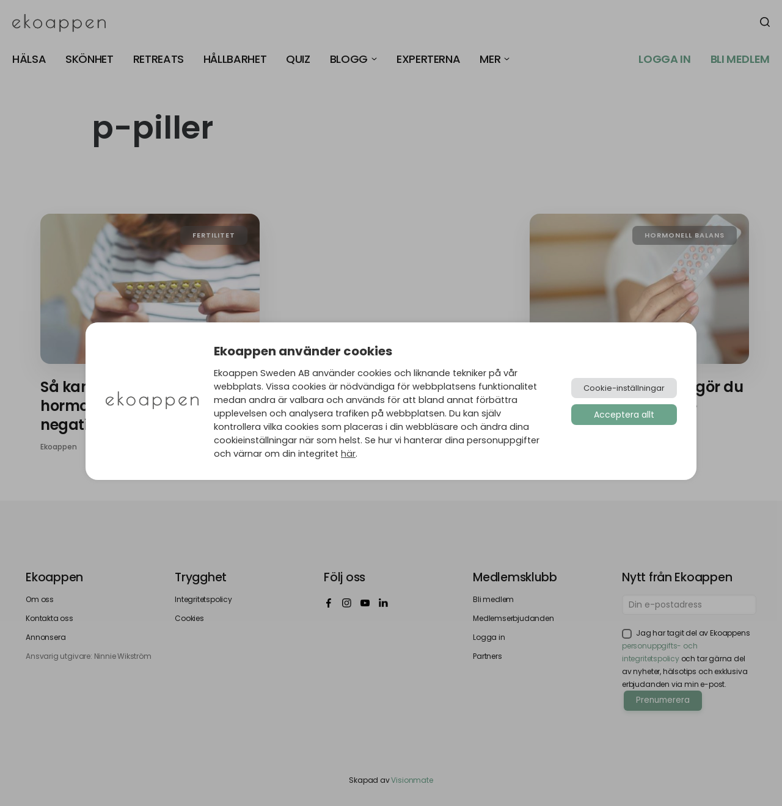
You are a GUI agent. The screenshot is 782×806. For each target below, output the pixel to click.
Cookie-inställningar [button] (624, 388)
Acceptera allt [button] (624, 414)
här (348, 454)
